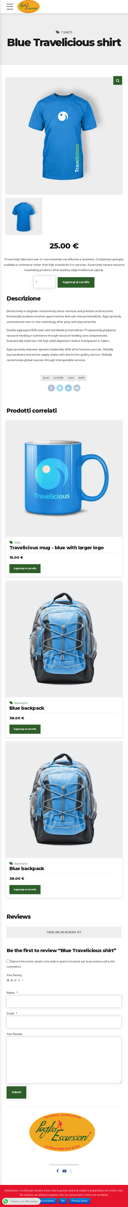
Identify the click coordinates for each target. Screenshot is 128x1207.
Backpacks (21, 704)
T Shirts (66, 32)
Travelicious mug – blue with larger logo (59, 548)
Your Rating (14, 979)
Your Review (14, 1038)
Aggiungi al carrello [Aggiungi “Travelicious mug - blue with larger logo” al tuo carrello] (25, 570)
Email (12, 1017)
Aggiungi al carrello (76, 282)
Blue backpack (28, 710)
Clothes (58, 378)
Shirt (82, 378)
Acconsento (47, 1200)
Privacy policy (79, 1200)
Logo (71, 378)
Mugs (18, 542)
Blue (45, 378)
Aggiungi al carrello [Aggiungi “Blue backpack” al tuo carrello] (25, 731)
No (62, 1200)
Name (12, 996)
